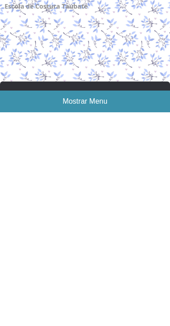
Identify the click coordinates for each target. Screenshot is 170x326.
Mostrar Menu (85, 101)
